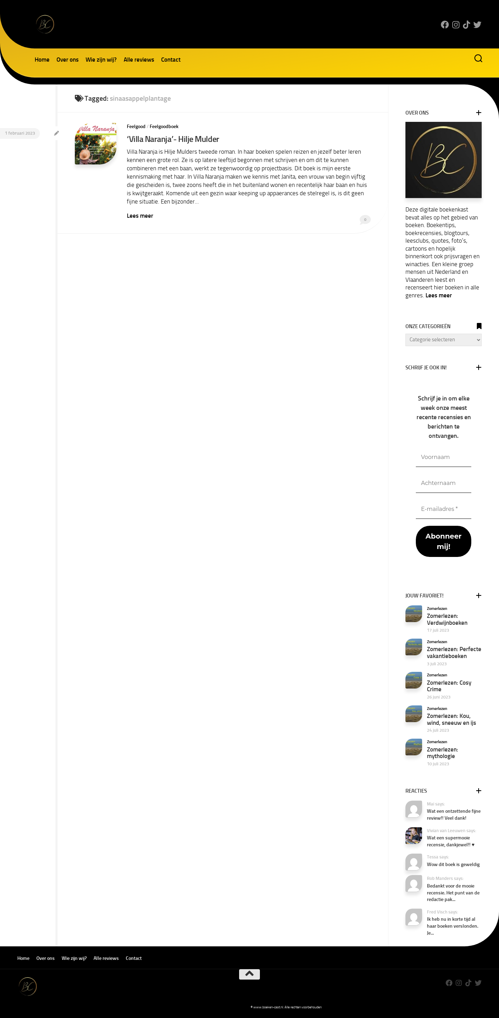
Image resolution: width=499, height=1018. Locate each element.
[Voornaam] (443, 457)
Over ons (67, 59)
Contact (171, 59)
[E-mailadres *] (443, 509)
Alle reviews (139, 59)
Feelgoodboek (164, 126)
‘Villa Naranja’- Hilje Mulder (173, 139)
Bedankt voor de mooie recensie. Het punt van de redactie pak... (453, 892)
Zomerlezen (437, 608)
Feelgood (136, 126)
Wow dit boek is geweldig (453, 864)
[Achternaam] (443, 483)
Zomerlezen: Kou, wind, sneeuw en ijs (451, 719)
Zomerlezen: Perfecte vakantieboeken (454, 652)
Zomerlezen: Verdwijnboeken (447, 619)
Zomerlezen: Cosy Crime (449, 686)
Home (42, 59)
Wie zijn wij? (101, 59)
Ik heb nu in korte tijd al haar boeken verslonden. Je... (452, 926)
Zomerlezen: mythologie (442, 753)
